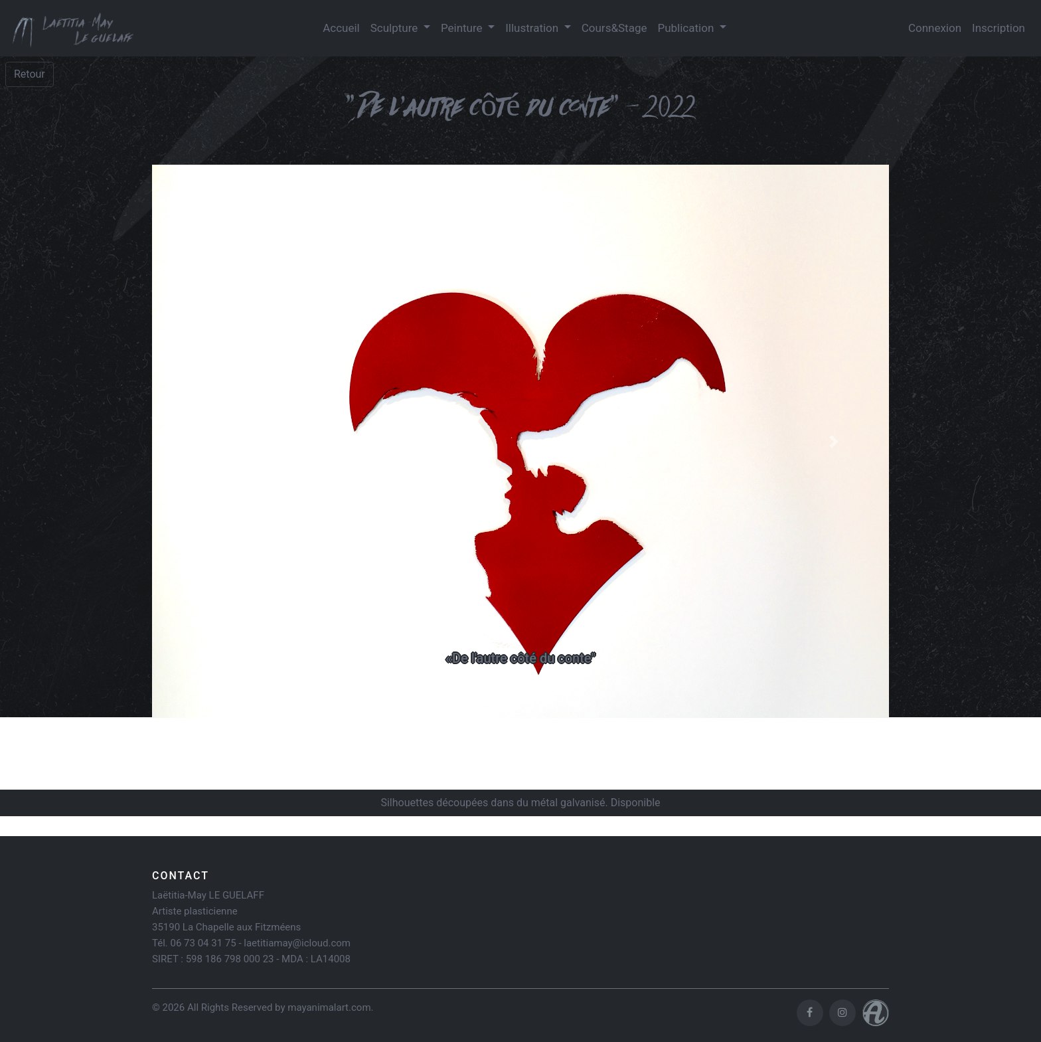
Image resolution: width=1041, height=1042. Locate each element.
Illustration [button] (533, 28)
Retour (29, 74)
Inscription (998, 28)
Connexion (934, 28)
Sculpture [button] (395, 28)
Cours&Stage (614, 28)
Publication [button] (686, 28)
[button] (207, 441)
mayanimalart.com (328, 1007)
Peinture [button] (463, 28)
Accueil (341, 28)
